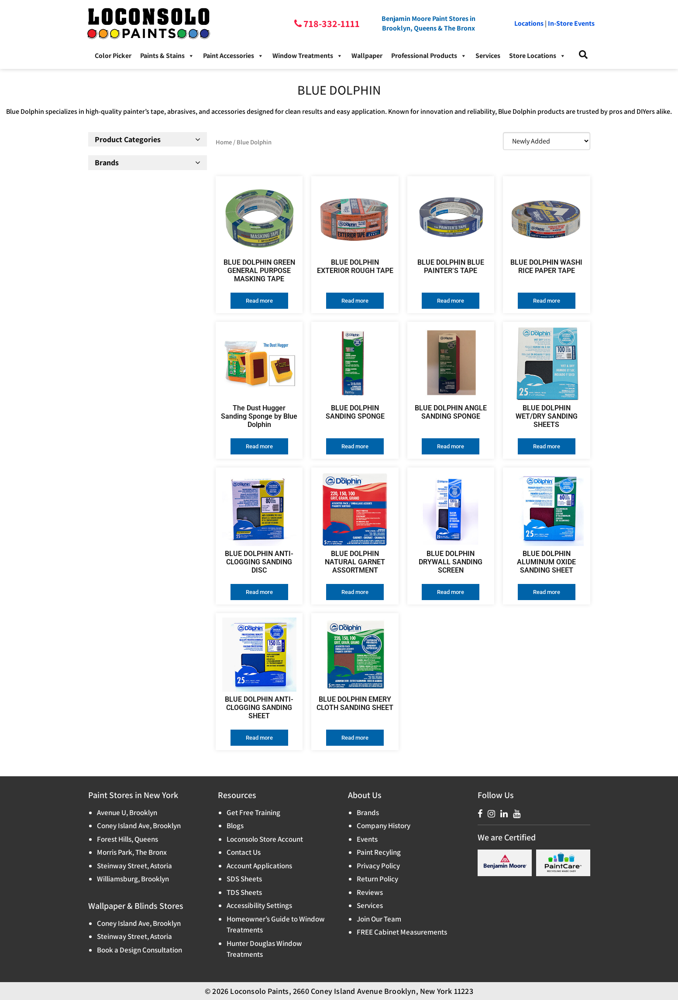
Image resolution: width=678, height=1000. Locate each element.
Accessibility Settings (259, 905)
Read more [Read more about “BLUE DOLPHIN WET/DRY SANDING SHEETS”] (546, 446)
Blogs (235, 825)
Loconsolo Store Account (265, 839)
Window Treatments (307, 56)
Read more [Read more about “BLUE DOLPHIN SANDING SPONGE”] (354, 446)
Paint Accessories (233, 56)
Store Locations (537, 56)
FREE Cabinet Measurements (402, 932)
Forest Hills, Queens (127, 839)
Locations (529, 23)
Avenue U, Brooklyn (127, 812)
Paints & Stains (167, 56)
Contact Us (244, 852)
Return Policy (377, 879)
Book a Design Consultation (139, 950)
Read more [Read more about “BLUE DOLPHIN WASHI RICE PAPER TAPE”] (546, 300)
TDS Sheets (244, 892)
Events (367, 839)
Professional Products (429, 56)
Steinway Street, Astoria (134, 865)
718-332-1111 (331, 23)
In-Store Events (571, 23)
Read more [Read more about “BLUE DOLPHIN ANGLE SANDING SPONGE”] (450, 446)
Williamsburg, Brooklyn (133, 879)
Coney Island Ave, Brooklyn (139, 825)
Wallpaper (366, 55)
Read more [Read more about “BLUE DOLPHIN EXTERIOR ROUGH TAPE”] (354, 300)
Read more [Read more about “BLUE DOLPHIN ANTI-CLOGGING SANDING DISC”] (259, 592)
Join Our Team (379, 919)
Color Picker (113, 55)
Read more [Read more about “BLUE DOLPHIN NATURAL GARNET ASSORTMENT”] (354, 592)
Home (224, 142)
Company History (383, 825)
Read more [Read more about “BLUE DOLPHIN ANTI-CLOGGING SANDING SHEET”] (259, 737)
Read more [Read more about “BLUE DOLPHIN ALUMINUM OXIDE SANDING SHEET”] (546, 592)
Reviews (370, 892)
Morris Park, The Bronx (132, 852)
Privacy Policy (378, 865)
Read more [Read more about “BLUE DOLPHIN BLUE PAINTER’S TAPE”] (450, 300)
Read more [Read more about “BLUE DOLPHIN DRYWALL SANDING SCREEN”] (450, 592)
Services (487, 55)
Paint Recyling (379, 852)
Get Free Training (253, 812)
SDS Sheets (244, 879)
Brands (368, 812)
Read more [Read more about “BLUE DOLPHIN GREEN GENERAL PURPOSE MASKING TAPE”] (259, 300)
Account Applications (259, 865)
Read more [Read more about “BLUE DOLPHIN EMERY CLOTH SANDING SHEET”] (354, 737)
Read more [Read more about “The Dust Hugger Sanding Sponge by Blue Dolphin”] (259, 446)
